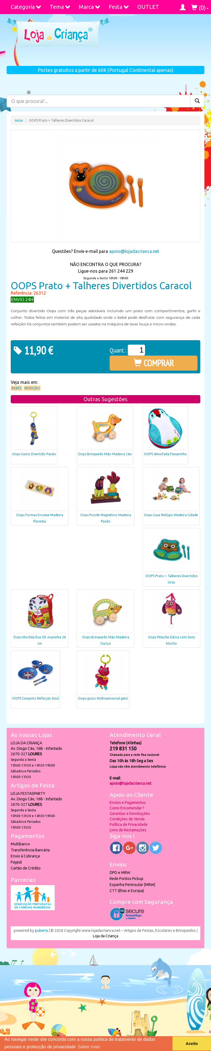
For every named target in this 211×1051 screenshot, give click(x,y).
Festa (119, 7)
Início (19, 120)
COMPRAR (154, 363)
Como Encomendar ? (127, 808)
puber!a (41, 930)
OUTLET (148, 7)
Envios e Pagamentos (128, 802)
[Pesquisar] (197, 101)
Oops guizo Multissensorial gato (103, 698)
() (200, 7)
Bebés (16, 388)
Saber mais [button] (89, 1046)
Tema (60, 7)
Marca (90, 7)
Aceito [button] (192, 1043)
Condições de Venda (127, 819)
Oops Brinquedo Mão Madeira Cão (105, 454)
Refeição (32, 388)
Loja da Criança (105, 936)
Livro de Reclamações (128, 830)
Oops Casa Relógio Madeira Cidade (171, 515)
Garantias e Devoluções (130, 813)
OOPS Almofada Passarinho (165, 454)
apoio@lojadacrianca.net (134, 251)
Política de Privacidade (129, 824)
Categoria (26, 7)
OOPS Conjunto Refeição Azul (35, 698)
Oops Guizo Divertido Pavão (34, 454)
